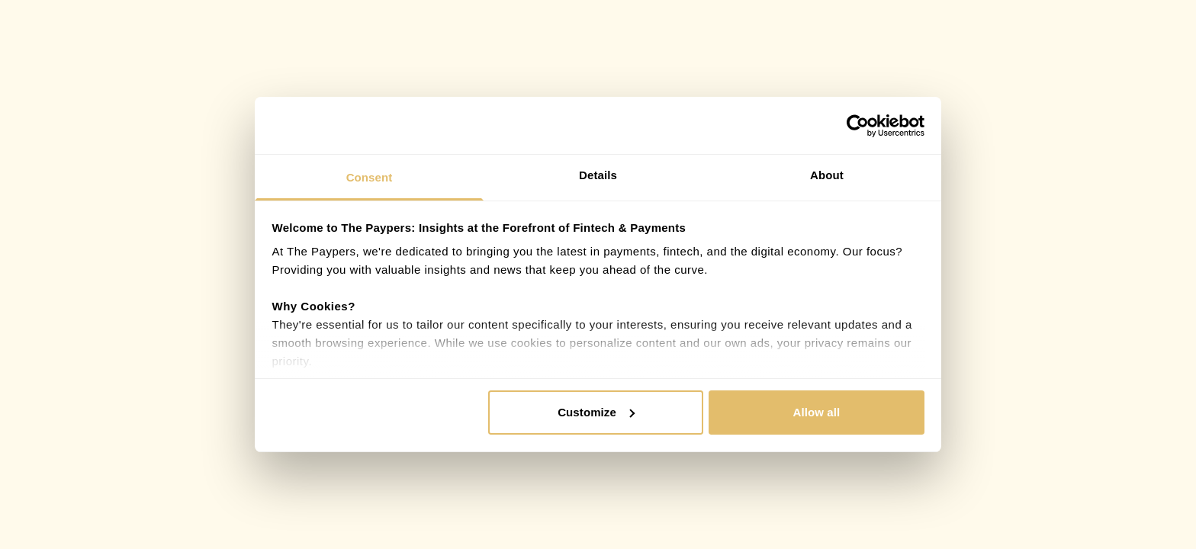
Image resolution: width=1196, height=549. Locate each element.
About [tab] (827, 175)
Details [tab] (598, 175)
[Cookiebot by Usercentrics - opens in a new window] (857, 125)
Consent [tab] (369, 177)
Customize (596, 412)
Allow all (817, 412)
